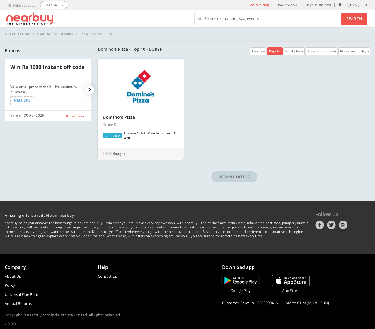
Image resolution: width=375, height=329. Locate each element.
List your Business (317, 5)
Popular (275, 51)
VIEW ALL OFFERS (234, 176)
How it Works (287, 5)
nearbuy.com (17, 34)
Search (354, 18)
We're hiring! (260, 5)
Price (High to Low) (321, 51)
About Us (13, 276)
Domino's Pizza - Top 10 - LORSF (87, 34)
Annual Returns (18, 303)
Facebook (319, 225)
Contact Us (107, 276)
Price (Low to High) (354, 51)
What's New (294, 51)
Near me (258, 51)
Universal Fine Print (21, 294)
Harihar (45, 34)
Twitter (331, 225)
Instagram (343, 225)
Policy (10, 285)
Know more (75, 115)
